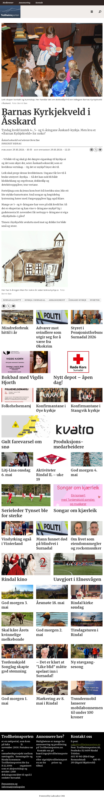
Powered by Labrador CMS (52, 796)
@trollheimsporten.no (88, 744)
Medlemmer (8, 2)
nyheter (95, 300)
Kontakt (39, 2)
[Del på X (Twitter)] (96, 150)
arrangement (57, 300)
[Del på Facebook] (92, 150)
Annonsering (24, 2)
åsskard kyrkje (77, 300)
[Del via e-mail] (100, 150)
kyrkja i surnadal (35, 300)
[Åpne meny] (92, 11)
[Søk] (100, 12)
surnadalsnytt (12, 300)
